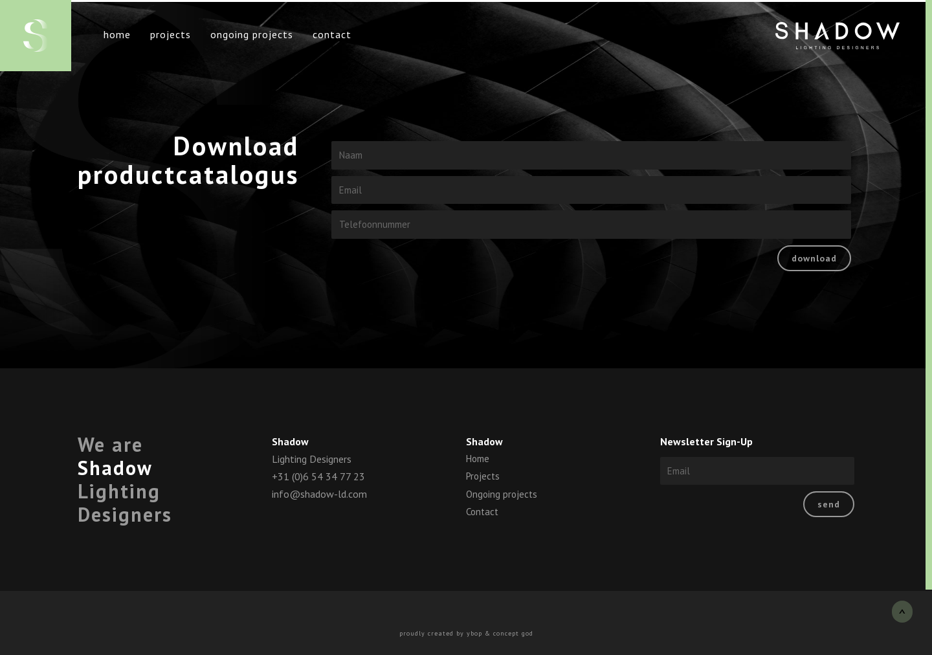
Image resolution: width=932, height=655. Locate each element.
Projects (170, 34)
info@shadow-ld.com (319, 493)
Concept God (513, 633)
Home (117, 34)
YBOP (474, 633)
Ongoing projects (251, 34)
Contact (332, 34)
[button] (902, 612)
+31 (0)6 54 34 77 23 (318, 476)
